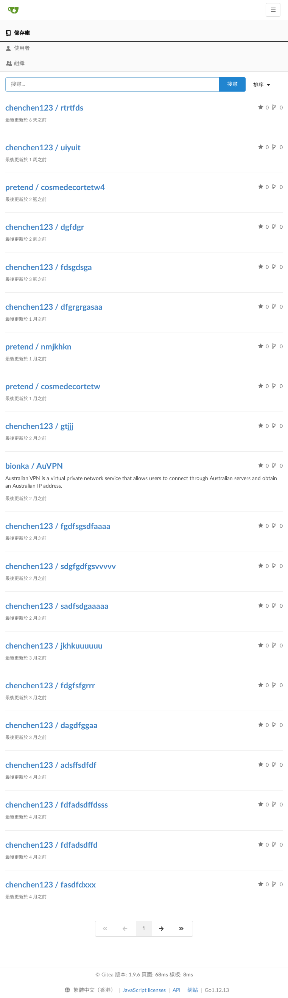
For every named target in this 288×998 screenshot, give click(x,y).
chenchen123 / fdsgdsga (48, 267)
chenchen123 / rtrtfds (44, 108)
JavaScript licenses (144, 990)
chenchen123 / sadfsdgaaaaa (57, 606)
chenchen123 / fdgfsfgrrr (50, 686)
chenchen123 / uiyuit (43, 148)
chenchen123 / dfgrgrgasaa (54, 307)
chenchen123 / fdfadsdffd (51, 845)
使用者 (18, 48)
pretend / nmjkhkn (38, 347)
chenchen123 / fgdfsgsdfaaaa (58, 526)
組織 (15, 64)
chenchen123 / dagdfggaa (51, 726)
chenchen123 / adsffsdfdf (51, 765)
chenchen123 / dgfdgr (44, 227)
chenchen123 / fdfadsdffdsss (56, 805)
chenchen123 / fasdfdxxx (50, 885)
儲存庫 (18, 33)
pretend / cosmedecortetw (52, 387)
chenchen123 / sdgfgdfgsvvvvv (60, 567)
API (177, 990)
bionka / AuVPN (34, 466)
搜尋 (232, 84)
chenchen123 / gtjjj (39, 426)
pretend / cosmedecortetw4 (55, 188)
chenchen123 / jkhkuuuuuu (54, 646)
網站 (192, 990)
